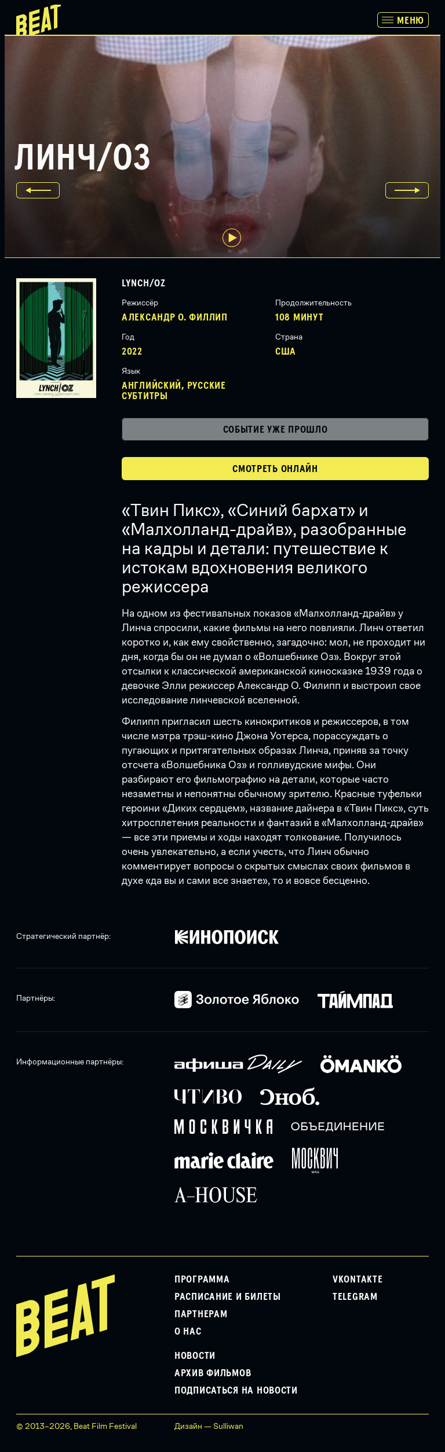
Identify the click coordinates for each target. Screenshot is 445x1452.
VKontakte (357, 1279)
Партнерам (200, 1314)
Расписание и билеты (227, 1297)
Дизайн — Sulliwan (208, 1426)
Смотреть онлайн (275, 469)
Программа (201, 1279)
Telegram (355, 1297)
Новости (195, 1356)
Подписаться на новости (236, 1390)
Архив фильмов (212, 1373)
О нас (188, 1331)
